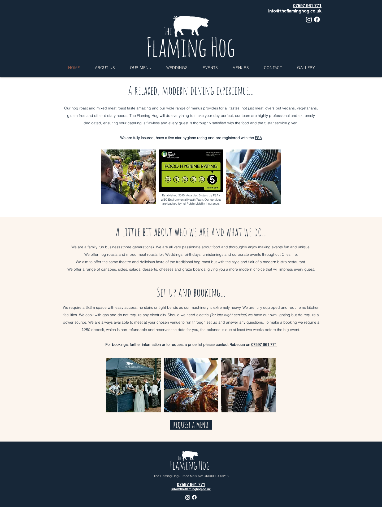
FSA (258, 137)
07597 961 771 (264, 344)
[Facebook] (317, 19)
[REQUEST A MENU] (191, 425)
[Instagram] (309, 19)
